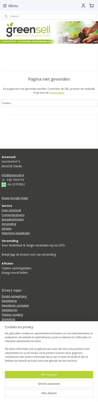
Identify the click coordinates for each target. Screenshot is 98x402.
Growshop (8, 319)
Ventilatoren (9, 310)
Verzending (9, 224)
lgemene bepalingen (16, 233)
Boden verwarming (14, 296)
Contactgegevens (13, 215)
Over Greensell (11, 210)
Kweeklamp (9, 301)
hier (12, 254)
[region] (49, 348)
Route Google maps (15, 198)
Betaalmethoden (13, 219)
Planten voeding (12, 315)
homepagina (56, 92)
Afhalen (7, 228)
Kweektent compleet (15, 305)
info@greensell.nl (13, 175)
